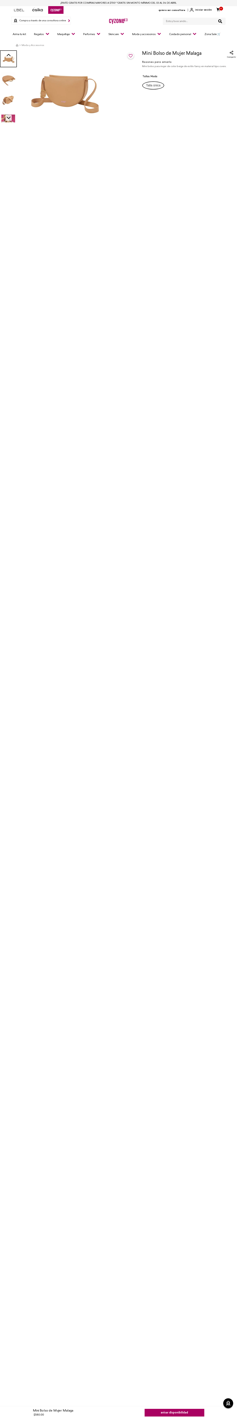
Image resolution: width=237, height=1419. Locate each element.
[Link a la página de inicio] (17, 45)
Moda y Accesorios (33, 45)
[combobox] (194, 20)
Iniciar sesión (203, 10)
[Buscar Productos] (220, 21)
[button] (153, 85)
